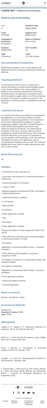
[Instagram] (18, 392)
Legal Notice (42, 402)
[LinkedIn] (33, 392)
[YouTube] (28, 392)
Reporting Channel (14, 402)
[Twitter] (23, 392)
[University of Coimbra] (6, 3)
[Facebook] (13, 392)
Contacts (5, 401)
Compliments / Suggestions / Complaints (29, 402)
